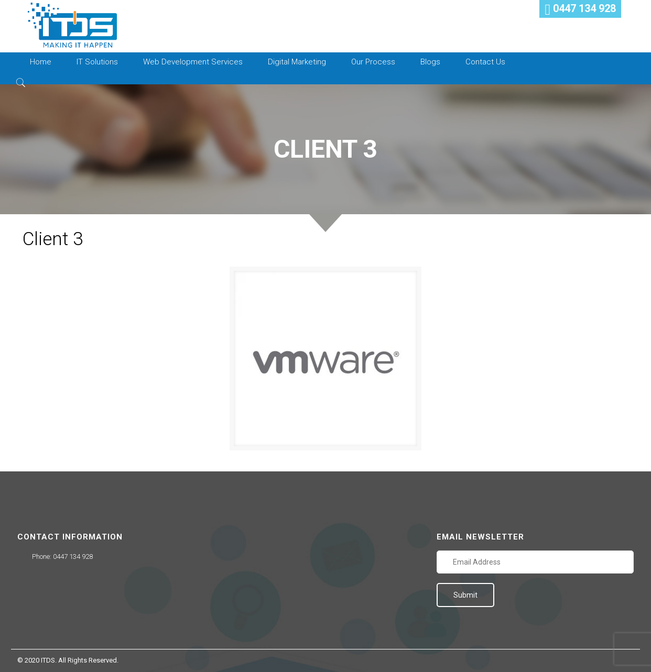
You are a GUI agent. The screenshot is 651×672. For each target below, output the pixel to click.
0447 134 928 (73, 556)
